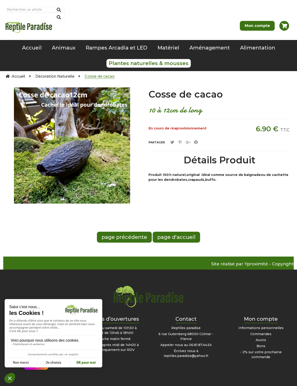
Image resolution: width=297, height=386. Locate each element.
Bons (261, 346)
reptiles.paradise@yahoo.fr (186, 356)
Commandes (260, 334)
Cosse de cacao (185, 94)
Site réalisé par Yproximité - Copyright (252, 264)
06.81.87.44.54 (200, 345)
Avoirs (261, 340)
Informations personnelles (261, 328)
